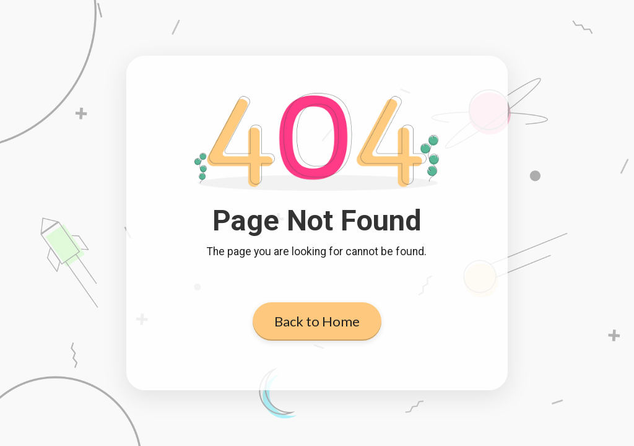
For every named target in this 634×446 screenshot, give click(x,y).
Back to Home (317, 321)
